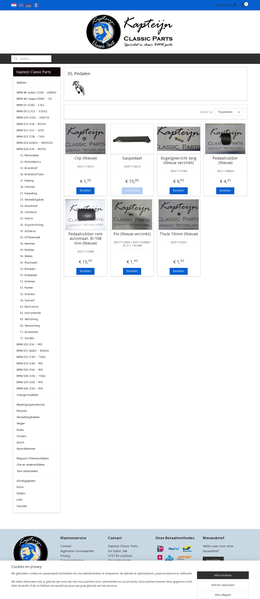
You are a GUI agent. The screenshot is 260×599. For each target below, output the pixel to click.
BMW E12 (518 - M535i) (31, 124)
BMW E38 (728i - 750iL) (31, 376)
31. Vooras (26, 218)
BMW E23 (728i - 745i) (30, 136)
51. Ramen (26, 287)
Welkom (21, 82)
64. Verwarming (30, 325)
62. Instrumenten (30, 313)
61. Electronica (29, 306)
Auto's (20, 442)
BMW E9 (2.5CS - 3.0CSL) (32, 111)
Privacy (65, 556)
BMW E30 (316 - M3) (29, 344)
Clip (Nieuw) (85, 158)
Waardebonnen (26, 448)
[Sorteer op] (229, 111)
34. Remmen (27, 243)
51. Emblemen (28, 275)
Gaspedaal (132, 158)
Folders (21, 493)
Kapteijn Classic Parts (30, 519)
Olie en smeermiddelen (31, 464)
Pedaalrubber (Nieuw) (225, 160)
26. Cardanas (28, 212)
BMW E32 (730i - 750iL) (31, 357)
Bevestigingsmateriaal (31, 404)
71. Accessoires (29, 331)
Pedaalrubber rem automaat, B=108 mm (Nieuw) (85, 239)
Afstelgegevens (26, 480)
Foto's (20, 487)
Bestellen (85, 190)
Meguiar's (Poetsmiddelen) (33, 458)
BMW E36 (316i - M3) (30, 369)
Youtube (22, 506)
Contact (65, 546)
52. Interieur (27, 294)
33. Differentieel (30, 237)
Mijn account (226, 5)
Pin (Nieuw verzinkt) (132, 234)
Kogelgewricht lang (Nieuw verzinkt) (179, 160)
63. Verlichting (29, 319)
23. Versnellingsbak (32, 199)
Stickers (21, 436)
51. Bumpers (27, 268)
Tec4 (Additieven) (27, 471)
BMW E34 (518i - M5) (30, 363)
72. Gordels (27, 338)
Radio (20, 429)
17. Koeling (27, 180)
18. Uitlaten (27, 186)
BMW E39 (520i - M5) (30, 382)
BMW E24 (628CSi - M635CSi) (35, 142)
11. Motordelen (29, 155)
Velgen (21, 423)
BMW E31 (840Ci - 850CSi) (33, 350)
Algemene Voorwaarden (77, 551)
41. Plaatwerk (28, 262)
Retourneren (69, 565)
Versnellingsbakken (28, 417)
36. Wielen (26, 256)
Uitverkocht (132, 190)
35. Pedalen (27, 249)
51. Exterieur (27, 281)
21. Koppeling (28, 193)
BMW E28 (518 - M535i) (31, 149)
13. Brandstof (29, 168)
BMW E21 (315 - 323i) (30, 130)
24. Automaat (29, 205)
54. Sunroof (27, 300)
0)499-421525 (125, 565)
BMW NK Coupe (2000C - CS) (34, 98)
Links (19, 499)
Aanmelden (213, 560)
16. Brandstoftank (32, 174)
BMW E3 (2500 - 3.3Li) (30, 105)
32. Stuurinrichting (31, 224)
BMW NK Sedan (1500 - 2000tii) (36, 92)
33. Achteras (28, 231)
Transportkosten (72, 560)
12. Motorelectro (30, 161)
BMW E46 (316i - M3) (30, 388)
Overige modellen (27, 395)
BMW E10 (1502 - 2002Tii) (33, 117)
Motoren (22, 411)
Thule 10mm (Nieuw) (178, 234)
